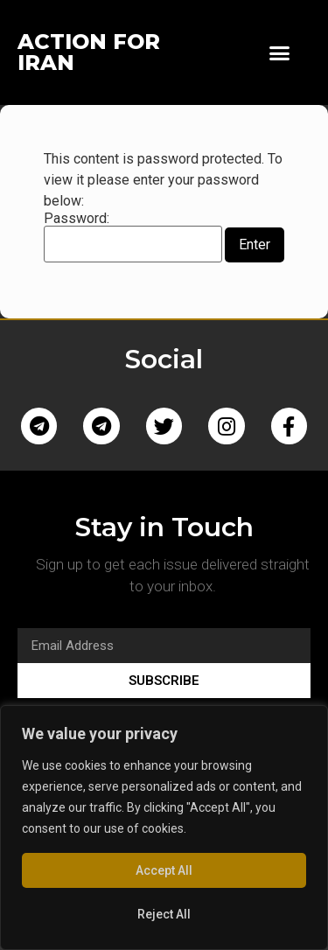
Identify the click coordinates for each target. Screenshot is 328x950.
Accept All (164, 870)
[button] (280, 52)
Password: (133, 237)
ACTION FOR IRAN (88, 52)
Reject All (164, 914)
